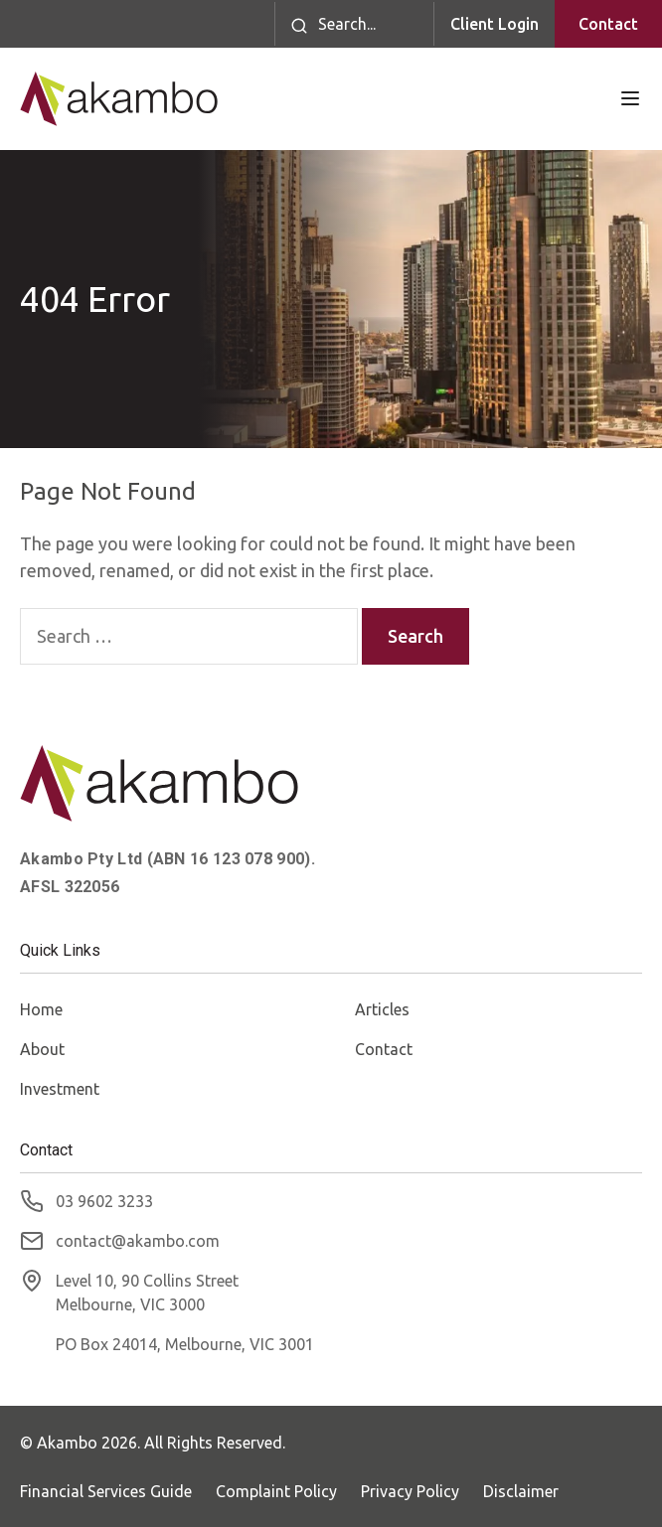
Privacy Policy (410, 1491)
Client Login (494, 24)
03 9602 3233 (104, 1201)
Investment (59, 1089)
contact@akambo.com (138, 1241)
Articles (382, 1009)
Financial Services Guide (106, 1491)
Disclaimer (521, 1491)
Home (41, 1009)
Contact (608, 24)
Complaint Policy (276, 1491)
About (42, 1049)
